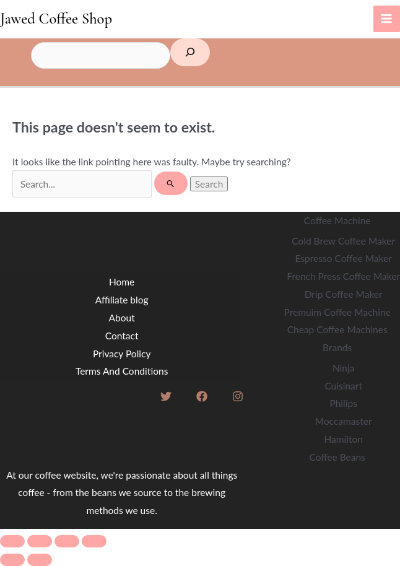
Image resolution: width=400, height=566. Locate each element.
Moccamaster (343, 421)
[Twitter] (166, 396)
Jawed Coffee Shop (56, 18)
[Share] (66, 541)
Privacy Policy (122, 353)
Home (121, 281)
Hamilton (343, 439)
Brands (337, 347)
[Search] (190, 52)
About (122, 317)
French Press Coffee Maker (343, 276)
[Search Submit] (170, 183)
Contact (122, 335)
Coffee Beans (337, 457)
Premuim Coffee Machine (337, 312)
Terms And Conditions (122, 371)
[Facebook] (201, 396)
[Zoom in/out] (12, 541)
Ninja (344, 367)
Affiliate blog (122, 299)
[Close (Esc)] (94, 541)
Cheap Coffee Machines (337, 329)
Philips (343, 403)
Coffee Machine (337, 220)
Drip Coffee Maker (344, 294)
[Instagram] (237, 396)
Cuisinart (343, 385)
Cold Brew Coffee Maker (343, 240)
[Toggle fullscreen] (39, 541)
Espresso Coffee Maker (343, 258)
